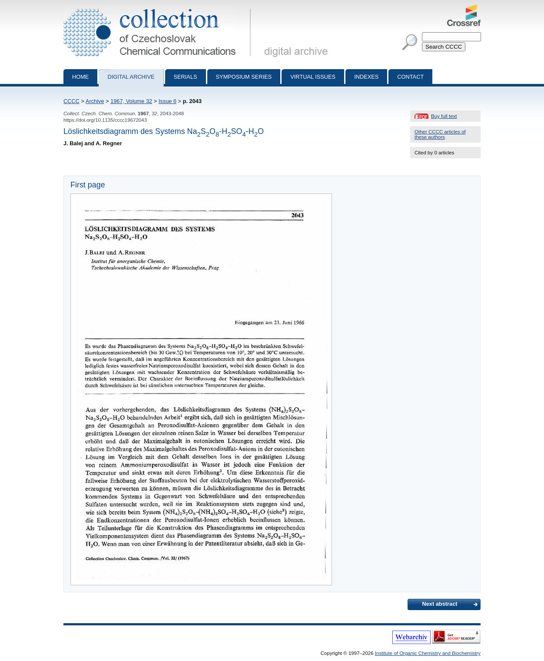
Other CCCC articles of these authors (440, 134)
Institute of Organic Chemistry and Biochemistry (428, 653)
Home (80, 76)
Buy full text (444, 116)
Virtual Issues (312, 76)
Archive (95, 101)
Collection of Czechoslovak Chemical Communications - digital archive (158, 7)
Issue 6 (167, 101)
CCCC (71, 101)
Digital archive (130, 76)
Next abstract (439, 604)
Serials (185, 76)
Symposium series (244, 76)
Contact (410, 76)
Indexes (366, 76)
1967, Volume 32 (131, 101)
